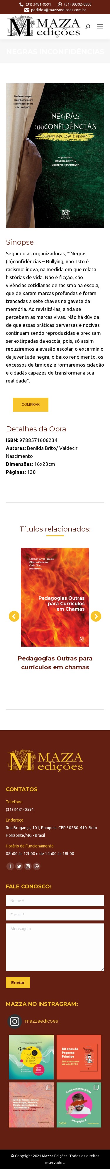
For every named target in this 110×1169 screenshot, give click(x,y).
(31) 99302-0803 (74, 4)
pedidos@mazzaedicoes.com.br (55, 10)
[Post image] (55, 597)
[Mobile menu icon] (100, 27)
